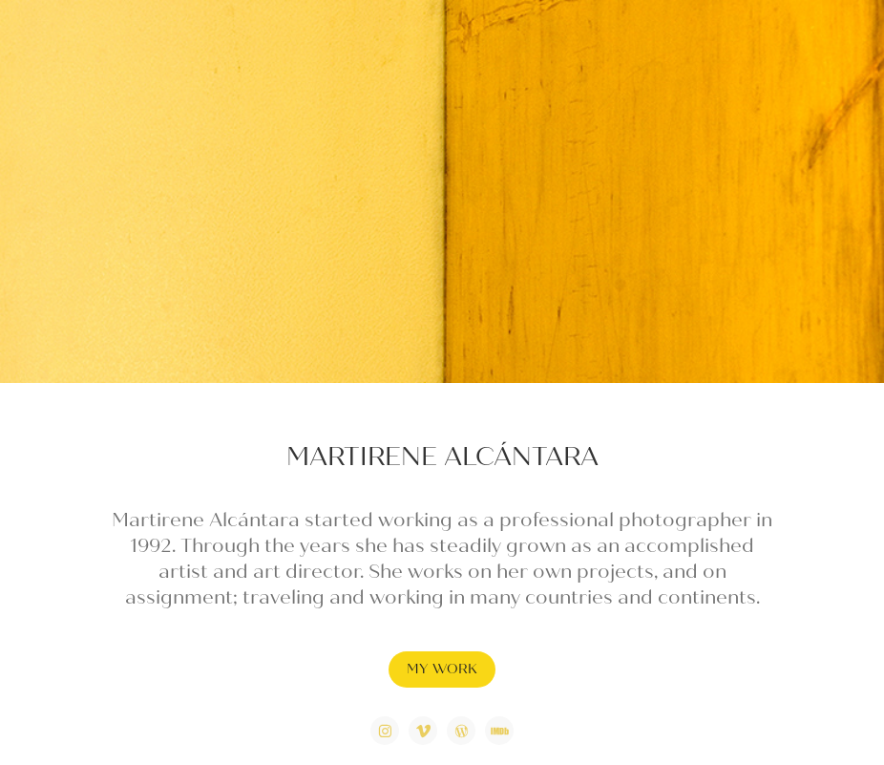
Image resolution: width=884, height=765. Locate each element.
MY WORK (442, 669)
